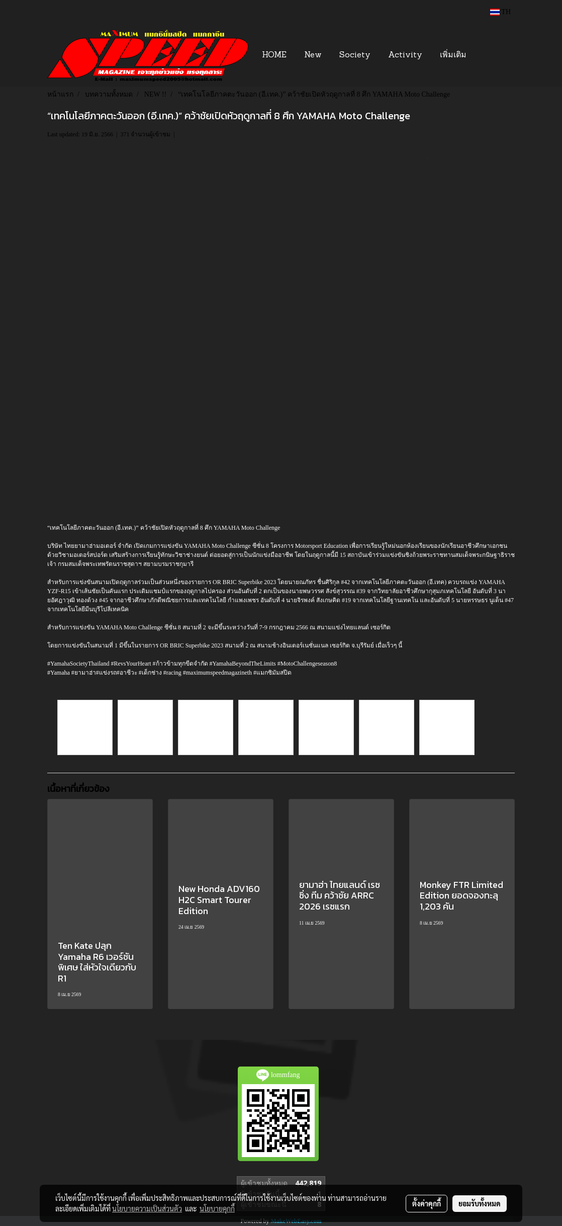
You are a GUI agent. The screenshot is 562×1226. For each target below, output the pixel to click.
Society (354, 55)
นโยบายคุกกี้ (217, 1208)
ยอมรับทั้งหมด (479, 1203)
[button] (490, 55)
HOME (274, 55)
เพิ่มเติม (453, 55)
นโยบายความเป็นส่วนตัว (147, 1208)
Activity (405, 55)
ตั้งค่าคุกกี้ (426, 1203)
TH (500, 12)
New (313, 55)
